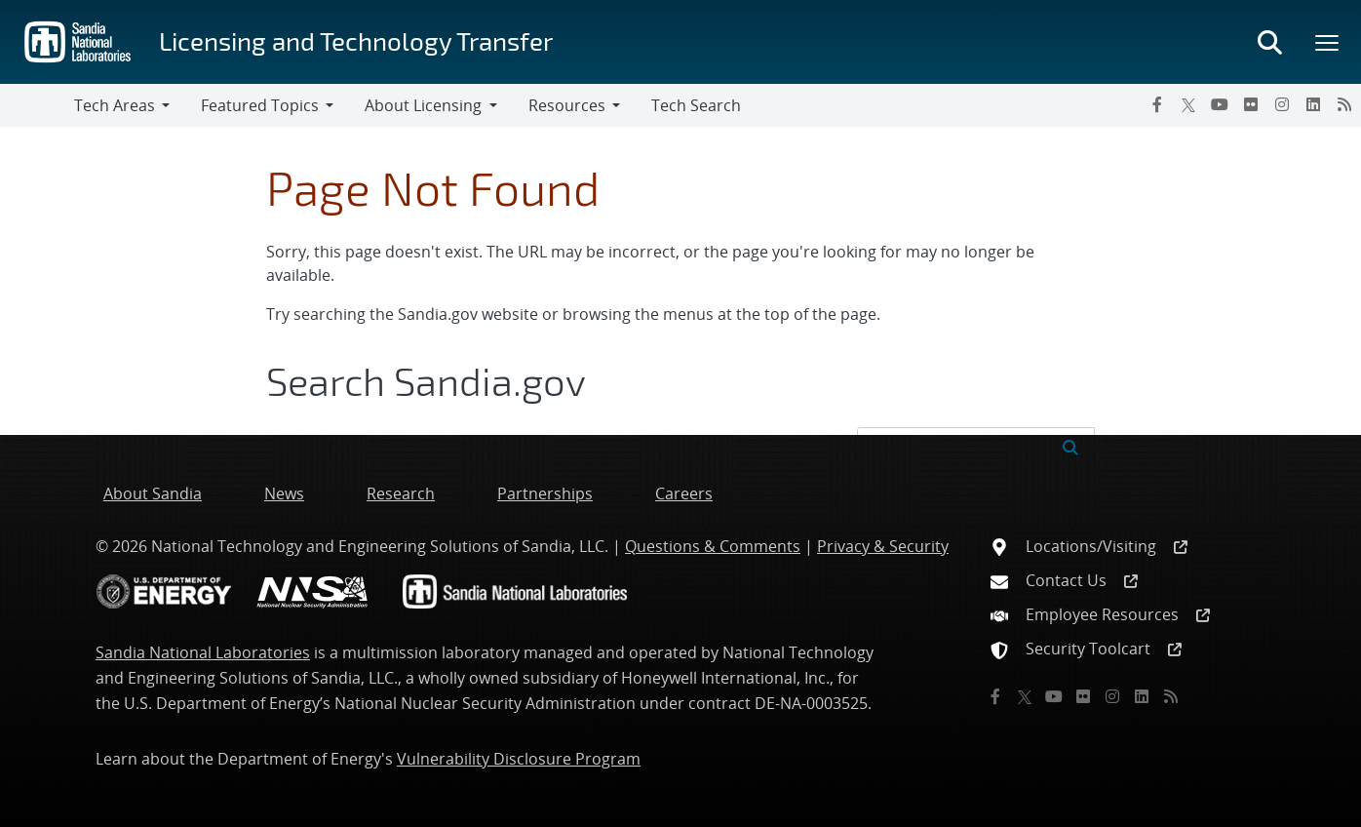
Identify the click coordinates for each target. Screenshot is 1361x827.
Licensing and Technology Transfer (356, 40)
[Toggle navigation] (37, 105)
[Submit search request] (1070, 445)
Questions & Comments (712, 546)
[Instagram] (1282, 104)
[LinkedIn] (1313, 104)
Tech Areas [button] (114, 105)
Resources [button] (566, 105)
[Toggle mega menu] (1327, 41)
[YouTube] (1219, 104)
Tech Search (696, 105)
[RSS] (1344, 104)
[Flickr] (1250, 104)
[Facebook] (1157, 104)
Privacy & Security (883, 546)
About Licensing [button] (423, 105)
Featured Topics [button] (260, 105)
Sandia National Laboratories (203, 652)
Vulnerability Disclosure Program (519, 758)
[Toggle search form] (1269, 41)
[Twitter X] (1188, 104)
